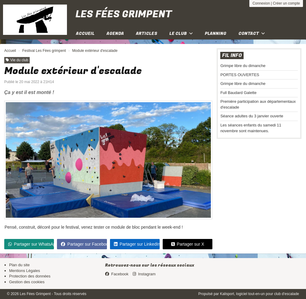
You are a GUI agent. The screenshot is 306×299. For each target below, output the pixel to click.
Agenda (115, 33)
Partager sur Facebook (84, 244)
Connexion (261, 3)
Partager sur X (187, 244)
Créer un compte (286, 3)
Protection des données (30, 276)
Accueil (85, 33)
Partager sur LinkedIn (137, 244)
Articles (146, 33)
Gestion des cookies (27, 282)
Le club (181, 33)
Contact (251, 33)
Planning (215, 33)
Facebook (116, 274)
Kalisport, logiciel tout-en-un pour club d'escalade (259, 294)
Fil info (232, 55)
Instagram (144, 274)
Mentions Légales (24, 270)
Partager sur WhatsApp (31, 244)
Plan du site (19, 265)
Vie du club (17, 60)
